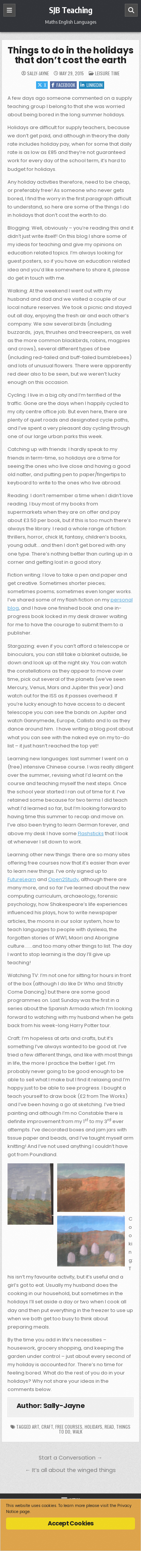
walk (77, 1431)
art (35, 1426)
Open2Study (63, 879)
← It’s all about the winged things (70, 1470)
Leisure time (107, 73)
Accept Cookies (71, 1523)
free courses (68, 1426)
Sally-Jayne (38, 73)
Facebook (63, 85)
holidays (93, 1426)
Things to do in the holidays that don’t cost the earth (70, 55)
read (109, 1426)
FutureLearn (22, 879)
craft (47, 1426)
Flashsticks (91, 833)
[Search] (131, 10)
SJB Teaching (70, 10)
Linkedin (91, 85)
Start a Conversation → (70, 1457)
